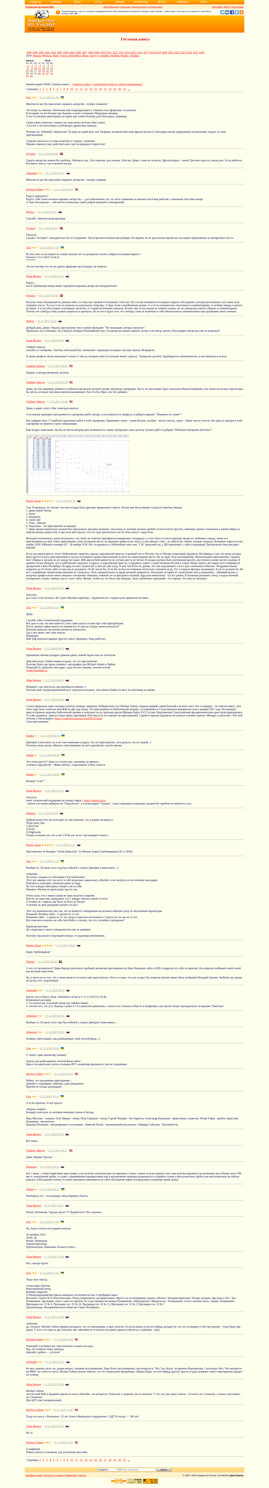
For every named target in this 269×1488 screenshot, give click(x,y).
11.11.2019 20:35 (55, 1019)
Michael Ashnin (34, 193)
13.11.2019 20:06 (48, 157)
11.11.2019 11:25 (63, 1446)
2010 (103, 52)
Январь (37, 55)
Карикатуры (141, 2)
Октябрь (115, 55)
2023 (183, 52)
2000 (41, 52)
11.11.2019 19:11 (49, 1100)
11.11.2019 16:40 (63, 1343)
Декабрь (134, 55)
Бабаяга (31, 816)
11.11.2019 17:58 (49, 1225)
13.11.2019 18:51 (55, 176)
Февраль (47, 55)
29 (27, 79)
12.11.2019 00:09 (50, 758)
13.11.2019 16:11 (48, 231)
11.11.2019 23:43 (54, 794)
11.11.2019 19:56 (49, 1052)
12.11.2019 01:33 (65, 504)
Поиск (203, 2)
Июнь (78, 55)
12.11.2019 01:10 (49, 611)
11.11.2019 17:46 (54, 1260)
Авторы (162, 2)
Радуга (30, 215)
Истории (56, 2)
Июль (85, 55)
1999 (35, 52)
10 (35, 70)
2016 (140, 52)
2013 (121, 52)
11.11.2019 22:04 (48, 816)
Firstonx (30, 157)
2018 (152, 52)
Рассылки (125, 7)
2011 (109, 52)
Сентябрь (103, 55)
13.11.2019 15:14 (54, 279)
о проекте (59, 1479)
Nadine (30, 739)
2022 (177, 52)
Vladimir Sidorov (35, 369)
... (129, 92)
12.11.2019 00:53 (54, 652)
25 (39, 76)
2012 (115, 52)
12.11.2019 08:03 (58, 369)
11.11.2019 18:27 (57, 1154)
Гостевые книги (155, 7)
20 (47, 73)
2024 (189, 52)
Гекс (28, 101)
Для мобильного (111, 7)
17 (105, 92)
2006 (78, 52)
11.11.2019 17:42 (49, 1276)
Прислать (182, 2)
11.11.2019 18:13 (49, 1170)
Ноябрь (124, 55)
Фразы (98, 2)
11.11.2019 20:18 (55, 1035)
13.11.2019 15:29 (49, 251)
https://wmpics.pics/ (95, 804)
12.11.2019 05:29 (58, 385)
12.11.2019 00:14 (50, 739)
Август (94, 55)
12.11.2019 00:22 (54, 703)
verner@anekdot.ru (36, 674)
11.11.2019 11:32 (54, 1429)
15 (27, 73)
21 (124, 92)
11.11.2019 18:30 (54, 1137)
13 (86, 92)
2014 (127, 52)
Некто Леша (33, 504)
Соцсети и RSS (139, 7)
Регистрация (237, 7)
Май (71, 55)
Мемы (77, 2)
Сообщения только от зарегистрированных (118, 87)
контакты (48, 1479)
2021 (170, 52)
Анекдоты (35, 2)
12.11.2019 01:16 (54, 591)
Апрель (64, 55)
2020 (164, 52)
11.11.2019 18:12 (49, 1192)
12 (43, 70)
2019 (158, 52)
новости (82, 1479)
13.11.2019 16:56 (63, 193)
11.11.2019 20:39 (55, 993)
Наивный (31, 1170)
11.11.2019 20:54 (65, 949)
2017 (146, 52)
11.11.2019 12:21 (55, 1365)
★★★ (47, 193)
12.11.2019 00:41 (54, 683)
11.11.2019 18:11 (54, 1209)
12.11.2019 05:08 (58, 405)
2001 (47, 52)
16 (100, 92)
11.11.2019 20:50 (47, 965)
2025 (195, 52)
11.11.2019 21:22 (65, 848)
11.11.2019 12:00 (54, 1388)
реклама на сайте (34, 1479)
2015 (133, 52)
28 (51, 76)
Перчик (30, 965)
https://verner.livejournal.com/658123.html (78, 722)
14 (51, 70)
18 (39, 73)
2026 (201, 52)
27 (47, 76)
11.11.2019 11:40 (63, 1413)
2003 (59, 52)
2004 (66, 52)
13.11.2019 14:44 (48, 299)
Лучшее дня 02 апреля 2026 (40, 7)
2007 (84, 52)
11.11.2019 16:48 (54, 1320)
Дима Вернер (33, 279)
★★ (34, 101)
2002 (53, 52)
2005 (72, 52)
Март (56, 55)
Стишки (119, 2)
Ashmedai (31, 176)
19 (114, 92)
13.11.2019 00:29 (54, 344)
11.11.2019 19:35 (63, 1077)
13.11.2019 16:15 (47, 215)
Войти (227, 7)
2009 (97, 52)
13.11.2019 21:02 (49, 101)
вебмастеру (71, 1479)
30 (31, 79)
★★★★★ (47, 504)
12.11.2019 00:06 (50, 778)
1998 (29, 52)
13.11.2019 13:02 (47, 324)
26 (43, 76)
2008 (90, 52)
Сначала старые (81, 87)
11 (39, 70)
